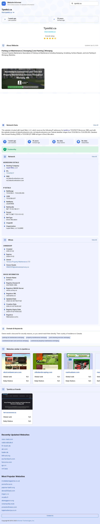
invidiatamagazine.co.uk (11, 481)
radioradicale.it (7, 442)
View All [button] (95, 125)
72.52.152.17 (10, 173)
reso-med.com (7, 439)
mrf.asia (5, 469)
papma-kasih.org (8, 487)
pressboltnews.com (9, 507)
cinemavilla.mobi (8, 504)
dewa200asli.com (8, 491)
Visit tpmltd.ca (8, 12)
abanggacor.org (8, 500)
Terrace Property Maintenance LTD (18, 262)
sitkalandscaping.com (43, 372)
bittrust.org (6, 456)
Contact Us (50, 515)
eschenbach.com (8, 459)
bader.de (5, 452)
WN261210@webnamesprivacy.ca (17, 267)
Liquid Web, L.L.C (12, 168)
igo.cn (4, 465)
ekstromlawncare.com (12, 372)
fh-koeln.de (6, 446)
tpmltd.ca (67, 130)
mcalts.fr (5, 497)
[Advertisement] (50, 62)
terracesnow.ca (9, 412)
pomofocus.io (7, 484)
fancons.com (7, 462)
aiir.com (5, 449)
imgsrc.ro (5, 494)
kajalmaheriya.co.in (9, 510)
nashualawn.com (72, 372)
